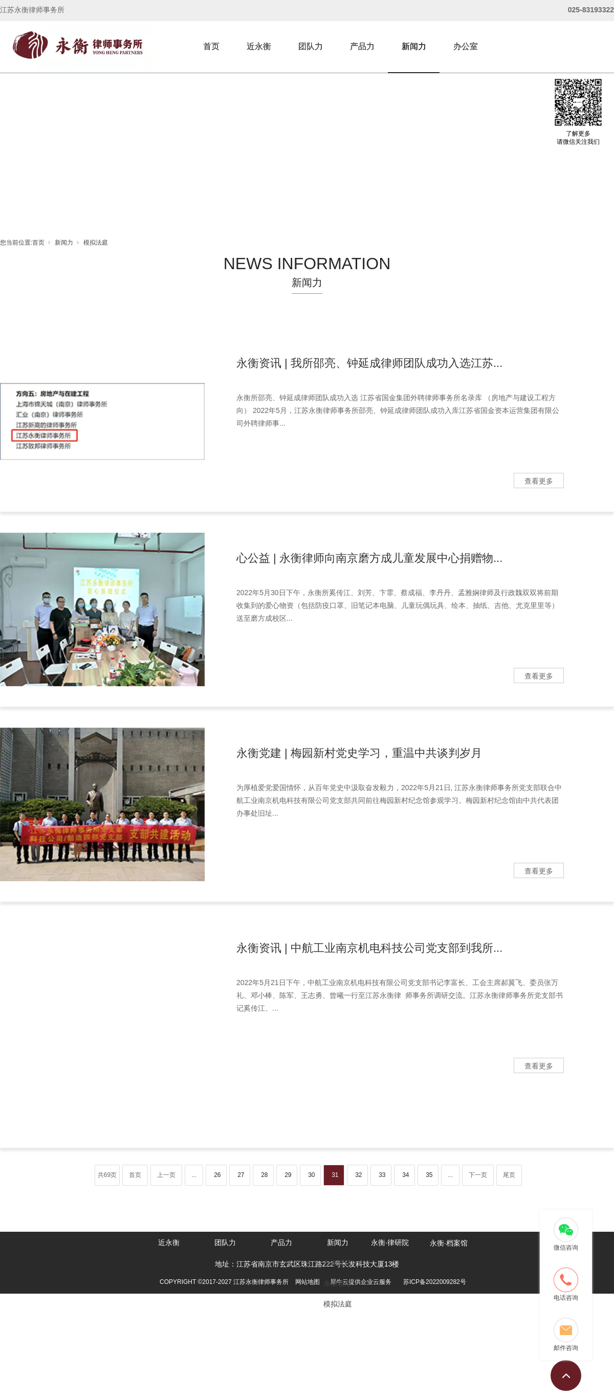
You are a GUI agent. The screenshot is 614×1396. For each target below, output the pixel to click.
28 (264, 1175)
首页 (211, 46)
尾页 (509, 1175)
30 (311, 1175)
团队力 (310, 46)
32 (358, 1175)
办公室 (465, 46)
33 (382, 1175)
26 (217, 1175)
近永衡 (259, 46)
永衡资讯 (337, 1263)
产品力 (362, 46)
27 (240, 1175)
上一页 (166, 1175)
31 (335, 1175)
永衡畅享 (337, 1283)
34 (405, 1175)
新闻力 (414, 46)
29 (287, 1175)
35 (429, 1175)
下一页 (478, 1175)
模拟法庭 (95, 242)
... (193, 1175)
